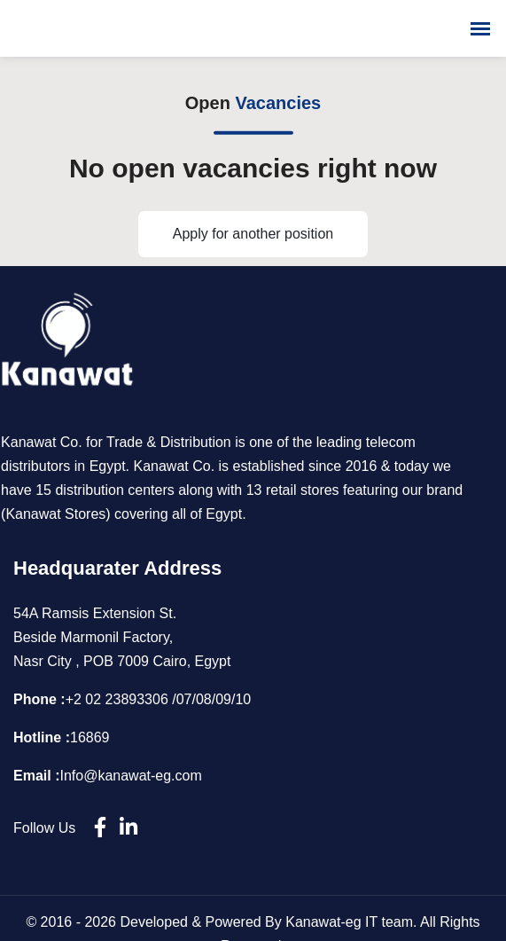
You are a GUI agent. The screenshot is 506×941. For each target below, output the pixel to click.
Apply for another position (253, 233)
